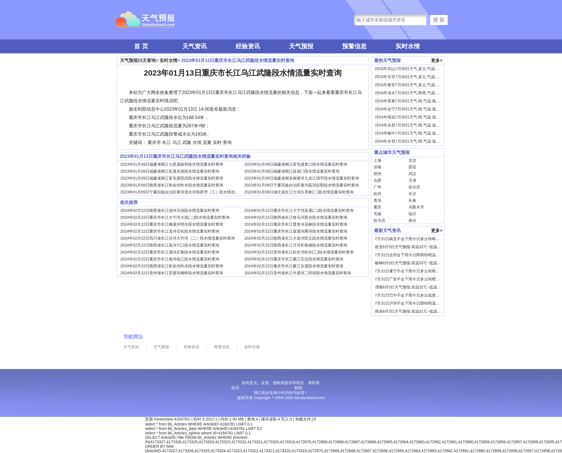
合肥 (377, 180)
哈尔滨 (414, 187)
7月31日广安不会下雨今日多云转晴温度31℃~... (416, 279)
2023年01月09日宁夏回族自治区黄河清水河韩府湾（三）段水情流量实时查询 (187, 192)
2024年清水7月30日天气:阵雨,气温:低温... (411, 93)
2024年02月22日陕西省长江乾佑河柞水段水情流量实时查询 (171, 266)
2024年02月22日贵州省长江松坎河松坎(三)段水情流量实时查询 (299, 252)
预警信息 (354, 46)
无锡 (377, 213)
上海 (377, 160)
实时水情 (407, 46)
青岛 (377, 200)
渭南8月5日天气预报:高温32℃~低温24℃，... (413, 287)
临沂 (412, 213)
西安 (412, 167)
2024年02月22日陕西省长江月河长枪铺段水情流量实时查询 (296, 245)
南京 (412, 220)
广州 (377, 187)
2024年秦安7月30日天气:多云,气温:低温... (411, 85)
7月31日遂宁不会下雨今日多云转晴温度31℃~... (416, 271)
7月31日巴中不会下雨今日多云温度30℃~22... (414, 295)
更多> (436, 60)
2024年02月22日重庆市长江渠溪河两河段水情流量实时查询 (296, 231)
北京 (412, 160)
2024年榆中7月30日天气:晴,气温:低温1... (410, 133)
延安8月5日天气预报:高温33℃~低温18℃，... (413, 247)
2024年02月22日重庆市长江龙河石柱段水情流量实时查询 (169, 231)
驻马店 (379, 220)
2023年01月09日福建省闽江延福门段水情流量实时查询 (292, 171)
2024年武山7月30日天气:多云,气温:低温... (411, 68)
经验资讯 (248, 46)
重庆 (377, 207)
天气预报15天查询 (138, 60)
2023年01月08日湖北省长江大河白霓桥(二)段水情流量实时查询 (299, 192)
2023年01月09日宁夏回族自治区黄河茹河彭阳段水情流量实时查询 (302, 185)
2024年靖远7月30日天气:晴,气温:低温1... (410, 117)
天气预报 (301, 46)
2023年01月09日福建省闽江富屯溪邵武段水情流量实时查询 (171, 178)
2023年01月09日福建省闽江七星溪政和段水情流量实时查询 (171, 164)
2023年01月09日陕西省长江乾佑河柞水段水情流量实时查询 (171, 185)
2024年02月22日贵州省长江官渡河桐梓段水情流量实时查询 (171, 273)
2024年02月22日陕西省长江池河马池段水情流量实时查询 (169, 210)
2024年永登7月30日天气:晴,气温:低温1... (410, 141)
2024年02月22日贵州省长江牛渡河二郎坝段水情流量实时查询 (298, 273)
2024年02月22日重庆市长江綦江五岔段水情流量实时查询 (294, 259)
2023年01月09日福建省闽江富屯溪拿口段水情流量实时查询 (296, 164)
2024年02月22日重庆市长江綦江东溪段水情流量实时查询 (294, 266)
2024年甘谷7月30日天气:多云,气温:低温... (411, 76)
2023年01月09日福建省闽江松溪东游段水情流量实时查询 (169, 171)
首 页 (141, 46)
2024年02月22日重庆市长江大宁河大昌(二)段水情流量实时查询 (175, 217)
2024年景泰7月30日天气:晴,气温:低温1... (410, 101)
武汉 (412, 173)
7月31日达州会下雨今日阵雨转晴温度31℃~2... (415, 255)
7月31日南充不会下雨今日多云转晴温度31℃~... (416, 239)
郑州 (377, 173)
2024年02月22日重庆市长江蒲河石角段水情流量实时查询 (169, 252)
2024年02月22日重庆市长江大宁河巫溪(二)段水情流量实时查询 (299, 210)
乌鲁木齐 (416, 207)
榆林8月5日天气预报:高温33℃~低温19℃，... (413, 263)
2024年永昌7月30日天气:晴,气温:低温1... (410, 125)
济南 (377, 167)
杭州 (377, 193)
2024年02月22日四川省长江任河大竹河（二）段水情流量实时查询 (177, 238)
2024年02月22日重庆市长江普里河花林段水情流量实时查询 (296, 224)
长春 (412, 200)
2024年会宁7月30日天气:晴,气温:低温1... (410, 109)
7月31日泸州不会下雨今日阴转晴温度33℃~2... (415, 303)
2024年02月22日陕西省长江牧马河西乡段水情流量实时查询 (296, 217)
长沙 (412, 193)
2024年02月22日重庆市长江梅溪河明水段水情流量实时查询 (171, 224)
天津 (412, 180)
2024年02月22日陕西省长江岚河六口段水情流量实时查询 (169, 245)
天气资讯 (194, 46)
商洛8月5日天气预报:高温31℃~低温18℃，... (413, 311)
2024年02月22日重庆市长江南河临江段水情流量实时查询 (169, 259)
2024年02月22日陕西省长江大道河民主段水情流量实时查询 (296, 238)
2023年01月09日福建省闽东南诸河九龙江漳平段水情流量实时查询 (302, 178)
